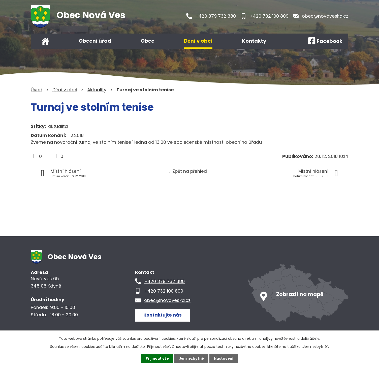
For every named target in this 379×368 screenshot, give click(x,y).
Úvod (45, 41)
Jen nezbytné (191, 358)
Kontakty (254, 40)
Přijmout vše (156, 358)
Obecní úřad (95, 40)
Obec (147, 40)
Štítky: (38, 126)
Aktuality (96, 90)
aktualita (58, 126)
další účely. (310, 338)
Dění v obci (198, 40)
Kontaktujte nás (163, 315)
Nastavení (225, 358)
